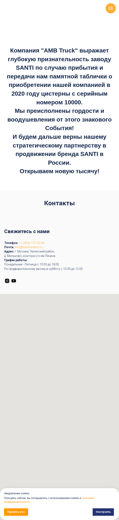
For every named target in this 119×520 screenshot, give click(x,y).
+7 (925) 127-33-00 (31, 243)
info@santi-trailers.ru (29, 247)
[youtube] (13, 280)
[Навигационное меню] (110, 8)
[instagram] (7, 280)
